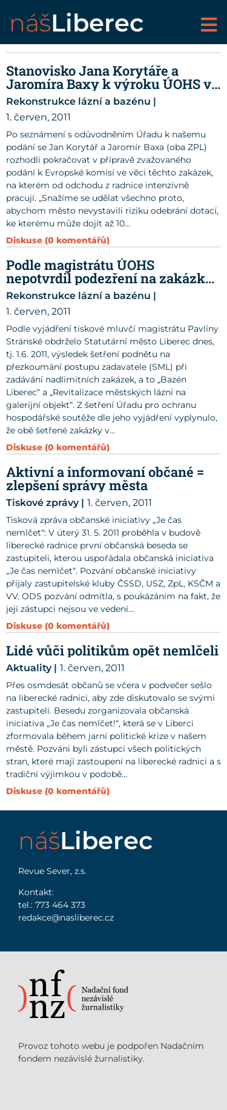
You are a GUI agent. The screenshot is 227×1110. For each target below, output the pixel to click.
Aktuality (28, 668)
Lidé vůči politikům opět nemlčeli (112, 650)
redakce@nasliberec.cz (66, 917)
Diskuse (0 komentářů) (58, 791)
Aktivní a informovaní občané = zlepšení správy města (105, 478)
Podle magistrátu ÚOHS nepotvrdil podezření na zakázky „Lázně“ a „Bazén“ (110, 278)
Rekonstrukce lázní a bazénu (78, 101)
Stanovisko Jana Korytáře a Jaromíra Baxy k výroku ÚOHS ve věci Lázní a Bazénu (112, 84)
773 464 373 (60, 904)
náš (76, 23)
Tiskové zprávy (42, 502)
